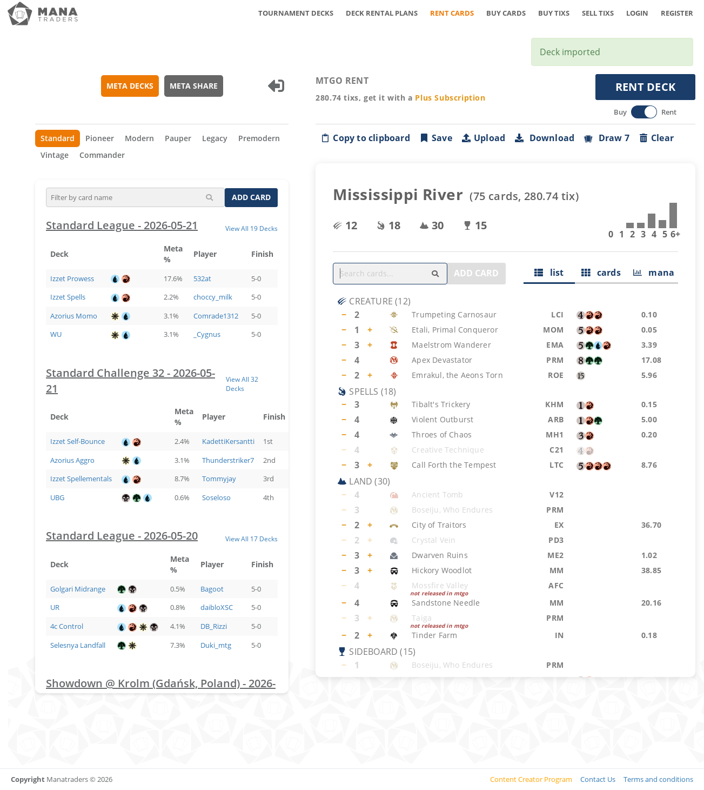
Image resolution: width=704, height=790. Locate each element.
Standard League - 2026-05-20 (122, 535)
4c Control (66, 626)
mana (654, 272)
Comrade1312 (215, 316)
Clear (656, 138)
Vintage (55, 155)
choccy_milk (212, 297)
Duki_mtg (215, 645)
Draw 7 (606, 138)
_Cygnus (206, 334)
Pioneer (99, 138)
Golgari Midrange (77, 589)
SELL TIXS (598, 13)
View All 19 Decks (251, 228)
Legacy (214, 138)
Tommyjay (219, 478)
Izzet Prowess (72, 278)
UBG (57, 497)
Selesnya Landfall (77, 645)
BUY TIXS (553, 13)
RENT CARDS (452, 13)
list (549, 272)
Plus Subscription (450, 97)
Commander (102, 155)
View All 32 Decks (242, 384)
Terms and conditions (658, 779)
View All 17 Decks (251, 538)
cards (601, 272)
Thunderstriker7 (228, 460)
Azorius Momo (73, 316)
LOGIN (637, 13)
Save (435, 138)
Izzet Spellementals (81, 478)
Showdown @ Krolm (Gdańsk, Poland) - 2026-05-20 (161, 691)
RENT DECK (645, 86)
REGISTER (677, 13)
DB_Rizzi (213, 626)
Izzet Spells (67, 297)
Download (544, 138)
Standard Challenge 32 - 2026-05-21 (130, 381)
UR (54, 607)
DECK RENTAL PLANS (382, 13)
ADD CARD (251, 197)
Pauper (178, 138)
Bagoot (212, 589)
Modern (139, 138)
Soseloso (216, 497)
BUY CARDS (506, 13)
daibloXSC (216, 607)
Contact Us (597, 779)
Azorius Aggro (72, 460)
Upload (483, 138)
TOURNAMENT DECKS (295, 13)
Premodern (259, 138)
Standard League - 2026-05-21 (122, 225)
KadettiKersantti (228, 441)
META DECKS (129, 86)
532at (202, 278)
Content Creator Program (531, 779)
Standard (58, 138)
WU (56, 334)
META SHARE (194, 86)
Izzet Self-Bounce (77, 441)
